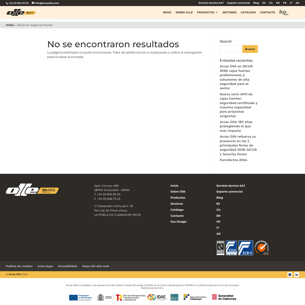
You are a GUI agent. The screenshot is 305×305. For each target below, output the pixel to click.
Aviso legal (45, 266)
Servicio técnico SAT (211, 3)
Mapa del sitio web (95, 266)
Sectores (229, 12)
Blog (256, 3)
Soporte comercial (238, 3)
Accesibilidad (67, 266)
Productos (205, 12)
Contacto (267, 12)
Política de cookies (19, 266)
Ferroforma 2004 (233, 160)
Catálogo (248, 12)
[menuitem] (264, 4)
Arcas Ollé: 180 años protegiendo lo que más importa (236, 126)
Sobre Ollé (184, 12)
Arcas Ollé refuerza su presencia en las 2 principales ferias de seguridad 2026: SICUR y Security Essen (238, 145)
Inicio (167, 12)
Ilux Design (179, 221)
